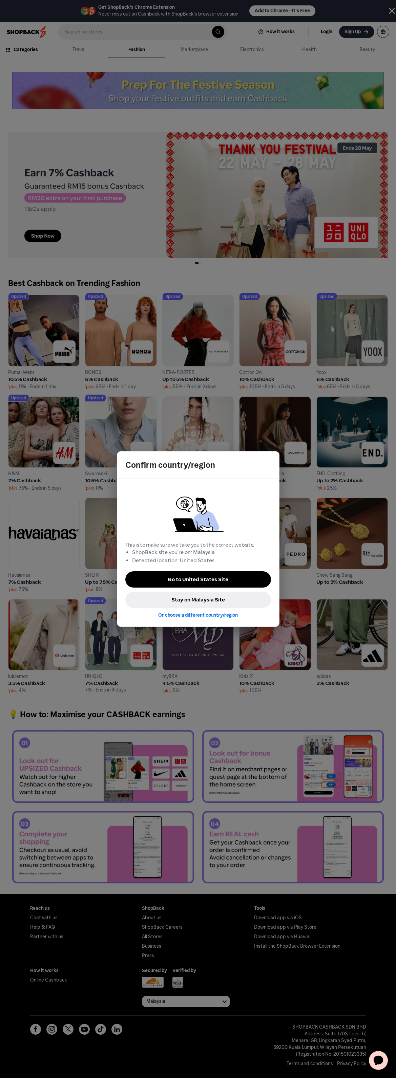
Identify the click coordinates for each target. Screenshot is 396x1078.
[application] (378, 1060)
